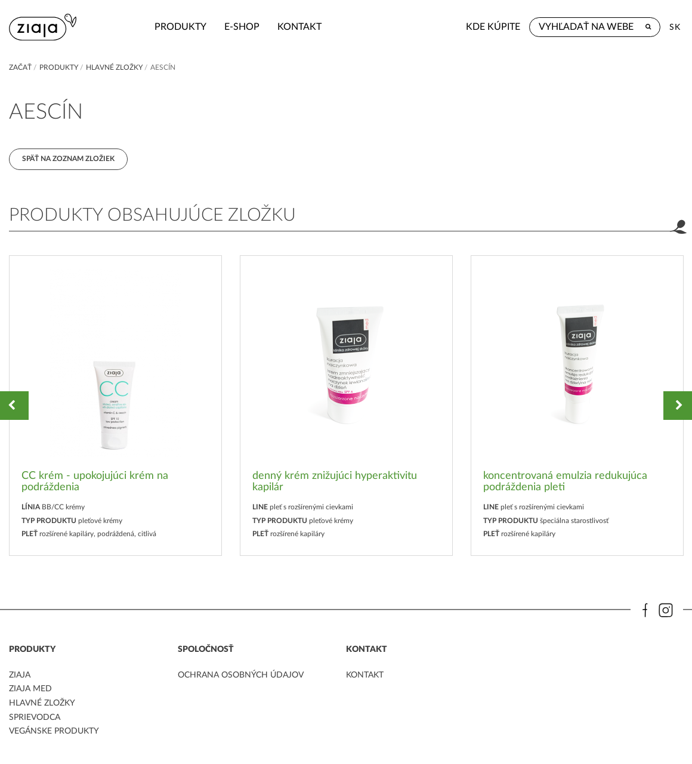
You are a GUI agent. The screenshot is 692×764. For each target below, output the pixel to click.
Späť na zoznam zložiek (69, 159)
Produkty (143, 27)
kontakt (262, 27)
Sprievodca (34, 718)
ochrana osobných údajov (241, 677)
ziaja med (30, 690)
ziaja (19, 677)
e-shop (204, 27)
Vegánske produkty (54, 732)
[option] (115, 406)
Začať (20, 67)
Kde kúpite (493, 27)
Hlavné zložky (114, 67)
